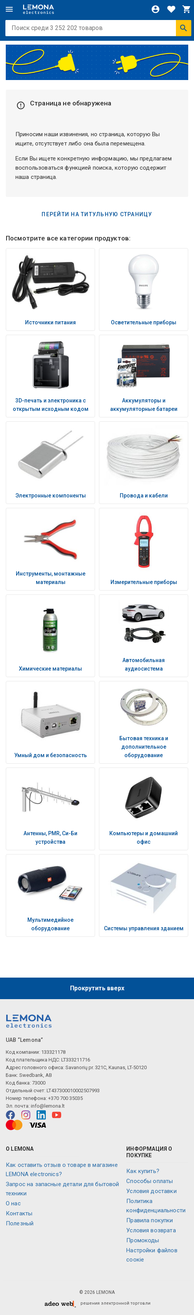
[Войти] (156, 9)
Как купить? (142, 1171)
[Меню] (9, 9)
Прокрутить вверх (97, 988)
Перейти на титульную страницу (97, 214)
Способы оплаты (149, 1181)
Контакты (19, 1213)
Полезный (19, 1223)
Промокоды (142, 1240)
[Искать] (183, 28)
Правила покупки (149, 1220)
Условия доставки (151, 1191)
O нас (13, 1203)
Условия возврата (151, 1230)
